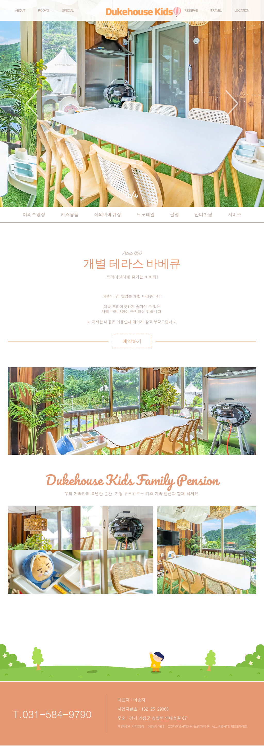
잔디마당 (203, 214)
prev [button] (32, 103)
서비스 (235, 214)
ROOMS (48, 13)
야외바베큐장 (107, 214)
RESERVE (186, 13)
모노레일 (146, 214)
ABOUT (24, 13)
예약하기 (254, 13)
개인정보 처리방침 (131, 726)
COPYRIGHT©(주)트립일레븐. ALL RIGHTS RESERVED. (208, 726)
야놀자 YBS (155, 726)
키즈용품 (70, 214)
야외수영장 (34, 214)
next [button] (232, 103)
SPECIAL (72, 13)
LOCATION (237, 13)
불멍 (174, 214)
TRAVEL (211, 13)
